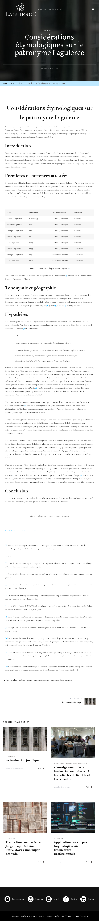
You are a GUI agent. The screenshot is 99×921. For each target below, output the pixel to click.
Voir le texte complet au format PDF (20, 530)
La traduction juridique (22, 760)
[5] (65, 305)
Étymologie (14, 680)
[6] (81, 305)
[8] (6, 616)
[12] (81, 475)
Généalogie (22, 680)
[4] (55, 305)
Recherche (48, 30)
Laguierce (29, 680)
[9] (15, 394)
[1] (70, 268)
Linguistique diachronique (41, 680)
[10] (25, 405)
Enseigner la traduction (65, 764)
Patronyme (68, 680)
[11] (13, 475)
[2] (66, 275)
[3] (47, 305)
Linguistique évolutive (57, 680)
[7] (6, 606)
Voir (41, 768)
